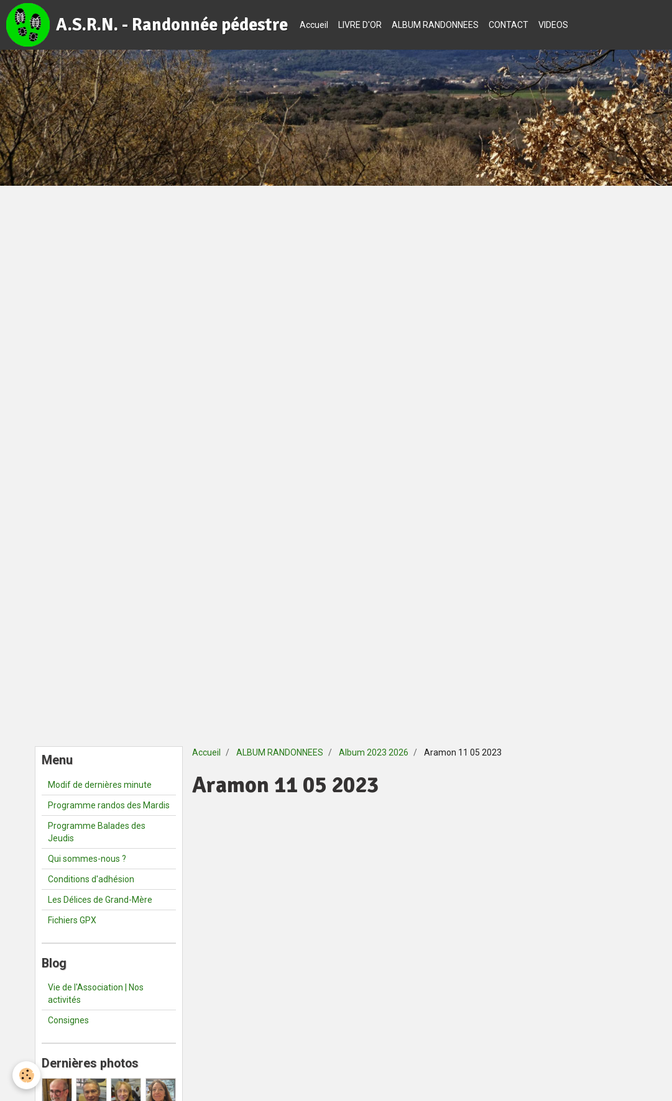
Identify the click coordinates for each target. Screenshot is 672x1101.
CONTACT (508, 25)
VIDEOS (553, 25)
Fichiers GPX (72, 920)
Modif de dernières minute (100, 785)
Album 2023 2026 (373, 752)
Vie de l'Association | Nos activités (96, 993)
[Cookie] (26, 1075)
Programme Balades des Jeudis (96, 832)
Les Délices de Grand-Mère (100, 900)
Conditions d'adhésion (91, 879)
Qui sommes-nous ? (87, 859)
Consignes (68, 1020)
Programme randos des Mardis (109, 805)
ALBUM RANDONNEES (435, 25)
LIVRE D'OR (360, 25)
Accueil (314, 25)
